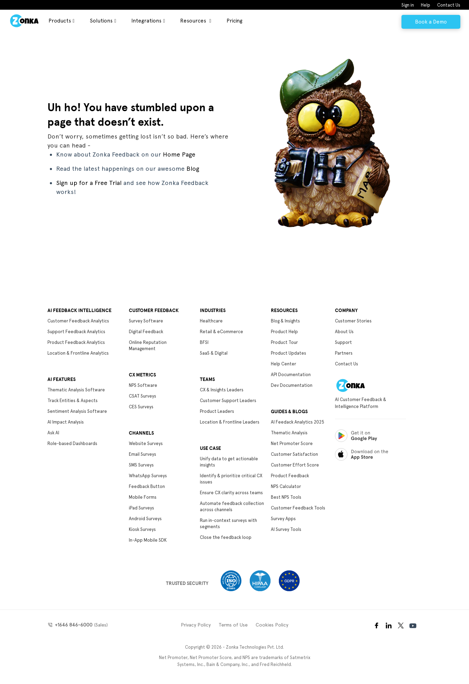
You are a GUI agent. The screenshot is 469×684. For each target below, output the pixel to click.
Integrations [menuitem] (146, 21)
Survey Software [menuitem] (146, 320)
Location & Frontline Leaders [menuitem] (229, 422)
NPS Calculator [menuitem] (286, 486)
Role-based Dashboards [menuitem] (72, 443)
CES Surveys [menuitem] (141, 406)
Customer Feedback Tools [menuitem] (298, 507)
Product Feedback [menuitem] (290, 475)
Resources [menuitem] (193, 21)
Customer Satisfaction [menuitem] (294, 454)
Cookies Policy (272, 625)
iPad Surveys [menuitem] (141, 507)
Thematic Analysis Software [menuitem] (76, 389)
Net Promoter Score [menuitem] (292, 443)
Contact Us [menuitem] (448, 5)
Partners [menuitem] (344, 353)
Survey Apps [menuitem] (283, 518)
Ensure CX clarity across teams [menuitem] (231, 492)
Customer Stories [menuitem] (353, 320)
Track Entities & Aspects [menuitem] (72, 400)
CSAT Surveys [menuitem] (142, 396)
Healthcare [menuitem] (211, 320)
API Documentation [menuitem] (291, 374)
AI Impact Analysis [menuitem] (65, 422)
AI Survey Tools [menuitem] (286, 529)
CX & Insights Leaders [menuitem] (222, 389)
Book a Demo (431, 22)
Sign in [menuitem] (407, 5)
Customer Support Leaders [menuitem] (228, 400)
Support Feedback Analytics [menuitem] (76, 331)
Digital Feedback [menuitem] (146, 331)
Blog (192, 168)
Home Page (179, 154)
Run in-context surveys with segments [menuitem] (228, 523)
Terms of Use (233, 625)
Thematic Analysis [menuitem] (289, 432)
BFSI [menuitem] (204, 342)
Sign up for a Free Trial (89, 182)
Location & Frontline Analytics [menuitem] (78, 353)
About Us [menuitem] (344, 331)
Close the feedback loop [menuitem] (225, 537)
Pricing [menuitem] (234, 21)
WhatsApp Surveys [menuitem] (148, 475)
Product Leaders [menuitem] (217, 411)
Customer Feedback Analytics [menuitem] (78, 320)
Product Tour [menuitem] (284, 342)
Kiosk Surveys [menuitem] (142, 529)
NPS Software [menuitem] (143, 385)
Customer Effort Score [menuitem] (295, 465)
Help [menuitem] (425, 5)
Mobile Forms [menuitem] (143, 497)
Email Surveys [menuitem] (142, 454)
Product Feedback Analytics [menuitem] (76, 342)
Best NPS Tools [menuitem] (286, 497)
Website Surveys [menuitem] (146, 443)
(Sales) (80, 625)
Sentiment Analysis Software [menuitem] (77, 411)
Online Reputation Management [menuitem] (148, 345)
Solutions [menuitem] (101, 21)
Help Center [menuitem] (283, 363)
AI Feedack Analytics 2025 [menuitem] (297, 422)
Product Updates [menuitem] (288, 353)
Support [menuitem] (343, 342)
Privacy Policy (196, 625)
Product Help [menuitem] (284, 331)
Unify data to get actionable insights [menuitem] (229, 462)
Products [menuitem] (59, 21)
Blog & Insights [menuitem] (285, 320)
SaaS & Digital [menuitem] (214, 353)
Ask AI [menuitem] (53, 432)
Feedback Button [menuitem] (147, 486)
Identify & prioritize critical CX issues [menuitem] (231, 479)
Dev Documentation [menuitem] (291, 385)
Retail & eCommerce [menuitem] (221, 331)
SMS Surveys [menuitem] (141, 465)
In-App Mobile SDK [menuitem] (148, 540)
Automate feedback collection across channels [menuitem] (232, 506)
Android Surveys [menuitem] (145, 518)
